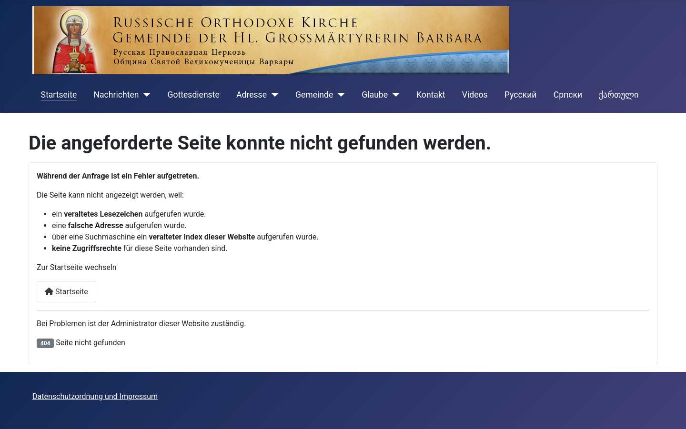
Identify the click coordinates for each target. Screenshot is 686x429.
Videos (475, 95)
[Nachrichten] (145, 95)
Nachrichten (116, 95)
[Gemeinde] (339, 95)
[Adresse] (273, 95)
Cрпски (568, 95)
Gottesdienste (193, 95)
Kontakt (430, 95)
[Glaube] (394, 95)
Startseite (59, 95)
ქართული (618, 95)
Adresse (251, 95)
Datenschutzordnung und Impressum (95, 396)
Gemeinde (314, 95)
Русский (520, 95)
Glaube (375, 95)
